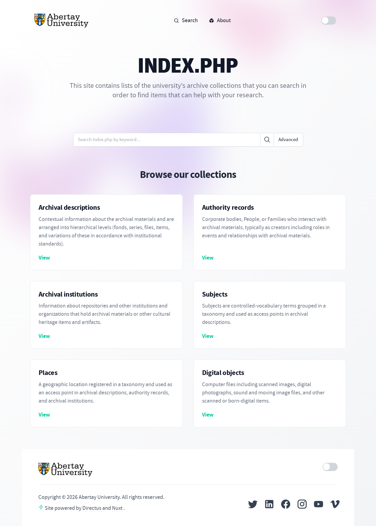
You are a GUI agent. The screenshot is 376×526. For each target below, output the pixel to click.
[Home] (61, 20)
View (44, 257)
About (220, 20)
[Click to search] (267, 140)
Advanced (288, 139)
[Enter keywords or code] (167, 140)
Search (186, 20)
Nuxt (117, 508)
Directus (92, 508)
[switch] (328, 20)
